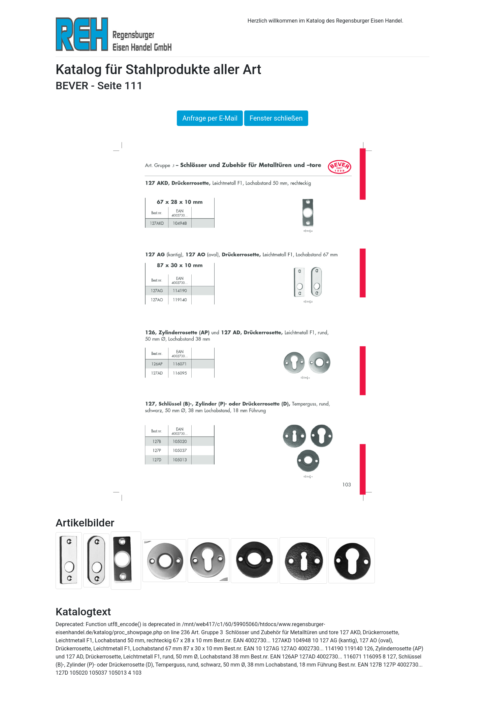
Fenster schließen (276, 118)
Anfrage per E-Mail (209, 118)
